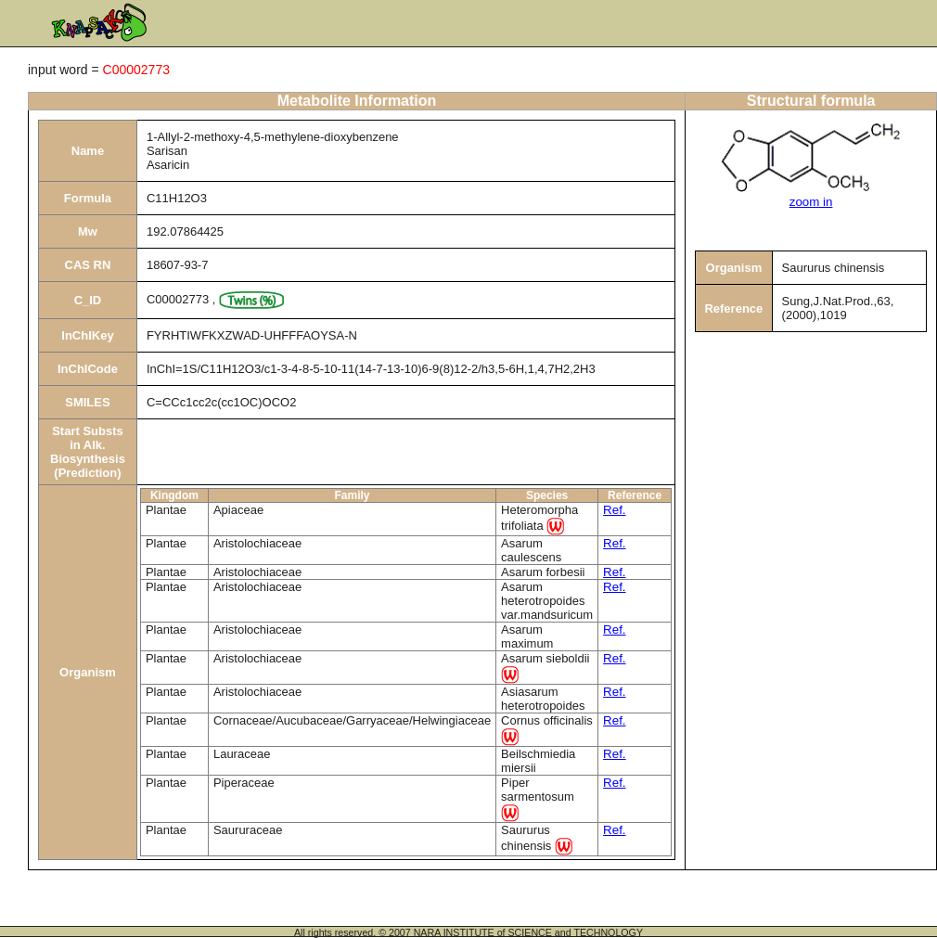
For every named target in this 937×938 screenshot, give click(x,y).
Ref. (614, 510)
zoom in (811, 202)
